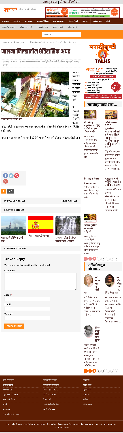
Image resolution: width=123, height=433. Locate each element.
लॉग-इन (85, 21)
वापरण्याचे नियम (9, 399)
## (10, 191)
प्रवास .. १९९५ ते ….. (50, 390)
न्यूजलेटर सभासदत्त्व (10, 395)
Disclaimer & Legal (11, 414)
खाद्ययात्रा (86, 395)
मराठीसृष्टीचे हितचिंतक (51, 385)
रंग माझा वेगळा (92, 178)
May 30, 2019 (11, 62)
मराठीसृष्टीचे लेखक (50, 380)
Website (8, 314)
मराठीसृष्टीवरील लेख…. (102, 104)
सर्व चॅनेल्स (28, 21)
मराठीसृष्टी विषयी (43, 21)
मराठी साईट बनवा (49, 395)
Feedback (7, 409)
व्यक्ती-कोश (87, 385)
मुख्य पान (5, 21)
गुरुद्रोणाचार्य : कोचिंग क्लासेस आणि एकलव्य (113, 181)
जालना (76, 62)
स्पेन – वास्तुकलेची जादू (38, 235)
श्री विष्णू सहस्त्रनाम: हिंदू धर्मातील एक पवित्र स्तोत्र (92, 126)
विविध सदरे (47, 399)
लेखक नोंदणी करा (70, 2)
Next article (69, 200)
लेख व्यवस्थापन (58, 21)
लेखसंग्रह (86, 380)
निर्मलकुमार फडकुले (97, 334)
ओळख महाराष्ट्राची (26, 27)
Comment (9, 271)
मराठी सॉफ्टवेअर (49, 409)
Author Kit (7, 390)
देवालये (5, 65)
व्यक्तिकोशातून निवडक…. (96, 267)
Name (7, 295)
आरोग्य (85, 399)
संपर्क (108, 21)
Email (7, 305)
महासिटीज (16, 21)
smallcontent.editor (31, 62)
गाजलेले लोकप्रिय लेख (51, 404)
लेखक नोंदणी (73, 21)
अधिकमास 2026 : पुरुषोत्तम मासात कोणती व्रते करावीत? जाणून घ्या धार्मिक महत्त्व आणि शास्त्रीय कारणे (113, 134)
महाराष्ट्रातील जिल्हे (42, 27)
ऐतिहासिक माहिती (52, 62)
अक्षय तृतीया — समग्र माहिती (90, 228)
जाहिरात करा (97, 21)
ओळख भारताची (58, 27)
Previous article (14, 200)
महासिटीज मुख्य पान (8, 27)
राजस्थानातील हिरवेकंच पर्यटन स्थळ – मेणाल (65, 239)
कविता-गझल (87, 404)
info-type (19, 42)
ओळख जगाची (72, 27)
